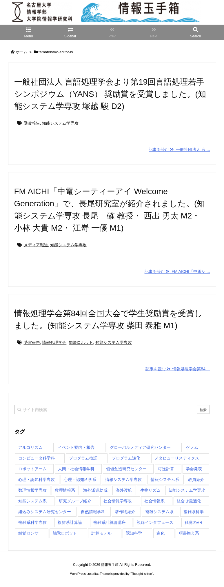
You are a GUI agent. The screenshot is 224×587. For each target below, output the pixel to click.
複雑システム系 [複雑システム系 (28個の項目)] (159, 511)
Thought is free (141, 579)
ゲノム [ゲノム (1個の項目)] (192, 447)
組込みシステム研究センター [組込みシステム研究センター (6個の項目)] (44, 511)
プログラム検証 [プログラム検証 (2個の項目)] (83, 458)
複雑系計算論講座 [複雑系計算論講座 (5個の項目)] (109, 522)
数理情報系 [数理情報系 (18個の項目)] (65, 490)
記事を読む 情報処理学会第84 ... (177, 369)
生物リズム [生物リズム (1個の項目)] (150, 490)
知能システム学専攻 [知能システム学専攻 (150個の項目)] (187, 490)
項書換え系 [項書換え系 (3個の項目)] (189, 533)
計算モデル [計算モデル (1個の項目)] (101, 533)
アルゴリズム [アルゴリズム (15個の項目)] (30, 447)
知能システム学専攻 (60, 123)
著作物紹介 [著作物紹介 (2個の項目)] (125, 511)
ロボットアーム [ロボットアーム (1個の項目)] (32, 468)
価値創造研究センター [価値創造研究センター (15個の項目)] (126, 468)
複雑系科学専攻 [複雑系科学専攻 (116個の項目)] (32, 522)
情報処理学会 (54, 342)
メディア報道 (36, 245)
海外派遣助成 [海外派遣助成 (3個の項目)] (95, 490)
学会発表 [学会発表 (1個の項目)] (194, 468)
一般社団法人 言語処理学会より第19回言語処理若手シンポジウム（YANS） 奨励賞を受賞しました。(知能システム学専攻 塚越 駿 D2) (110, 94)
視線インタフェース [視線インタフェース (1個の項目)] (155, 522)
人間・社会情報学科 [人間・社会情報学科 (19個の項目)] (76, 468)
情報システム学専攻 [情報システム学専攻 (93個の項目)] (123, 479)
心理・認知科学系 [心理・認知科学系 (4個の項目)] (80, 479)
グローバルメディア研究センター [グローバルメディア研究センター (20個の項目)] (140, 447)
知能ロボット (81, 342)
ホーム (21, 52)
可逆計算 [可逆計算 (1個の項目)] (166, 468)
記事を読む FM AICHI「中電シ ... (177, 271)
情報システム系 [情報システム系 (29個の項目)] (165, 479)
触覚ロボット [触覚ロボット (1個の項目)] (65, 533)
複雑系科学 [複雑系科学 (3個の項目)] (193, 511)
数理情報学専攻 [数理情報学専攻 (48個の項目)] (32, 490)
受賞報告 (32, 123)
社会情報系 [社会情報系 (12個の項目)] (154, 501)
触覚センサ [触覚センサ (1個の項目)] (28, 533)
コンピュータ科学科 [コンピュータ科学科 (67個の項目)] (36, 458)
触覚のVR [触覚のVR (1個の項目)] (193, 522)
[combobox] (112, 409)
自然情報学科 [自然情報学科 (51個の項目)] (93, 511)
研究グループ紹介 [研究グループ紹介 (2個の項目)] (75, 501)
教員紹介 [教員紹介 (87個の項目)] (196, 479)
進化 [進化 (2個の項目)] (160, 533)
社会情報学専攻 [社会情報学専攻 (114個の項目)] (117, 501)
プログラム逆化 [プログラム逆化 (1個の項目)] (126, 458)
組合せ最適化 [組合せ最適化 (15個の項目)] (189, 501)
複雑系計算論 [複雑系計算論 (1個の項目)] (70, 522)
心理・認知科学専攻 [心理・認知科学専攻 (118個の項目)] (36, 479)
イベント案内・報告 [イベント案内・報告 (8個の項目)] (76, 447)
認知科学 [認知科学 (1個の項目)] (134, 533)
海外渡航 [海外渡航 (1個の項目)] (124, 490)
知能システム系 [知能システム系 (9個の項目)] (32, 501)
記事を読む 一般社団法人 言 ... (179, 149)
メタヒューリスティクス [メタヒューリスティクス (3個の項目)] (176, 458)
